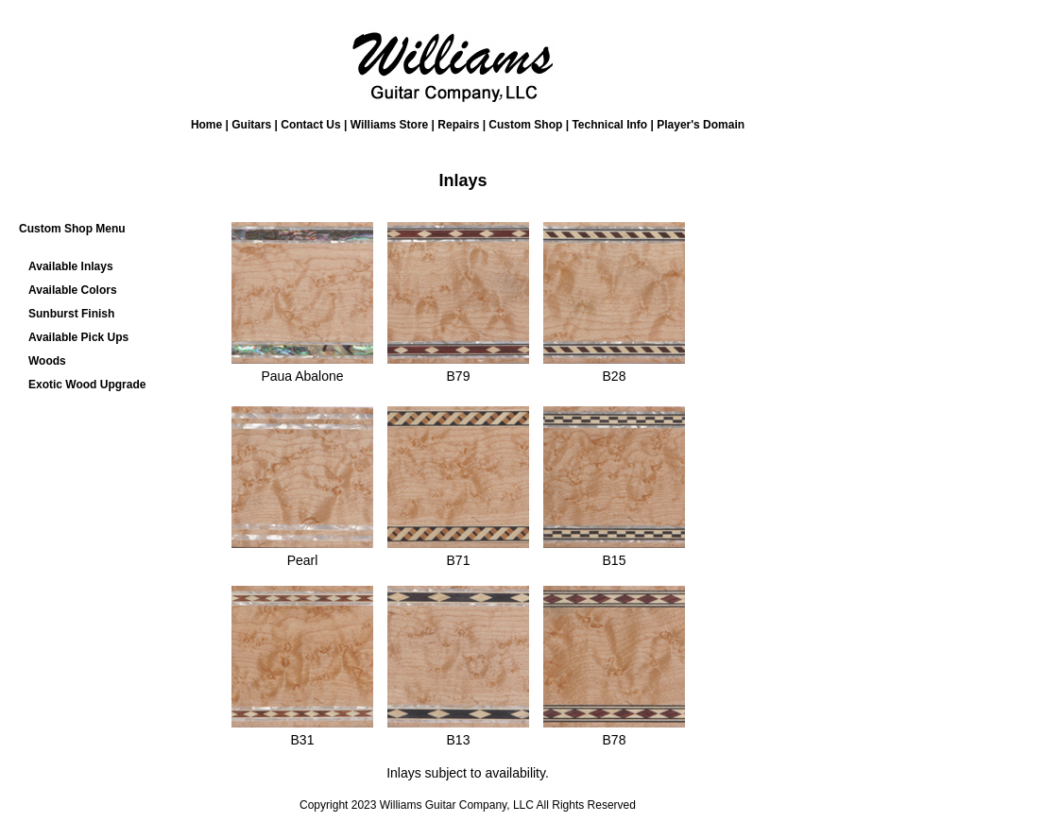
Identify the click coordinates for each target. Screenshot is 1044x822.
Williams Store (390, 124)
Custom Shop (525, 124)
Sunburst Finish (71, 313)
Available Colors (72, 290)
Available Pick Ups (78, 337)
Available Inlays (70, 266)
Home (206, 124)
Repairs (458, 124)
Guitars (251, 124)
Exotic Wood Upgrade (86, 384)
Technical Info (609, 124)
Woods (47, 361)
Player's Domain (700, 124)
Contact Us (310, 124)
